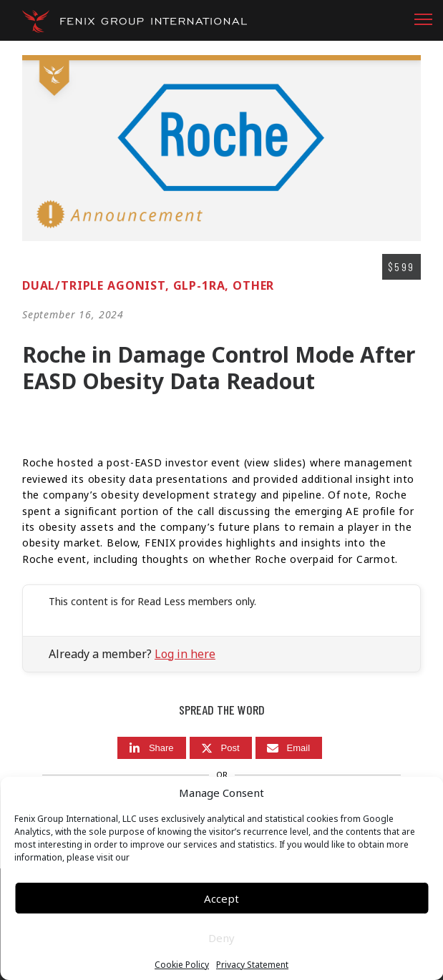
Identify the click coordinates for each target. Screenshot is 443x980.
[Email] (289, 748)
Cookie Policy (182, 965)
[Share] (151, 748)
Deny (221, 938)
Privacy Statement (252, 965)
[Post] (220, 748)
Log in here (185, 654)
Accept (221, 898)
